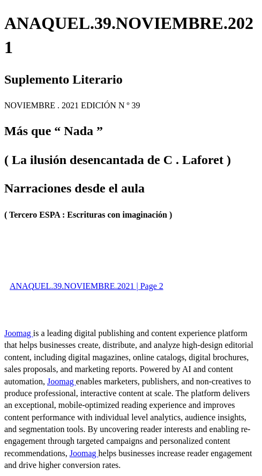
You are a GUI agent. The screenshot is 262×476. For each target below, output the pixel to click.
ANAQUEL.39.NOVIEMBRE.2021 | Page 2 (86, 286)
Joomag (18, 333)
